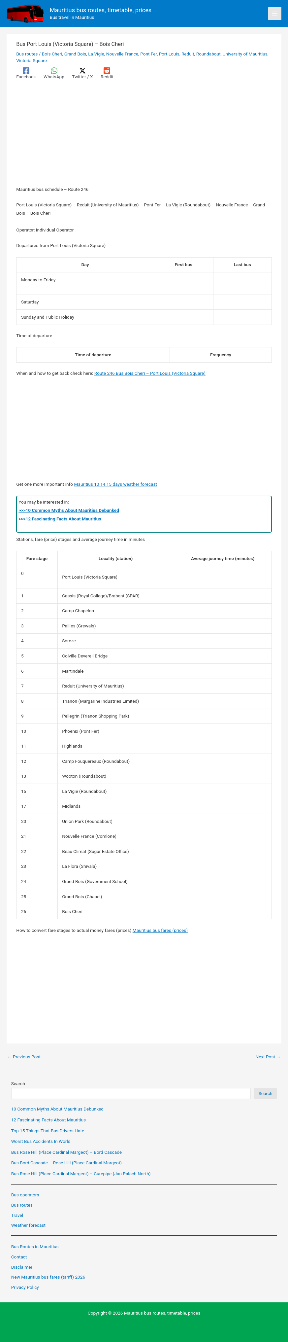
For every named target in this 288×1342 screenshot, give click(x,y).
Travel (17, 1215)
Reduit (187, 53)
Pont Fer (148, 53)
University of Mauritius (245, 53)
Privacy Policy (25, 1287)
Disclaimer (21, 1267)
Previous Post (24, 1057)
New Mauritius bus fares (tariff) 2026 (48, 1277)
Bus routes (27, 53)
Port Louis (169, 53)
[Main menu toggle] (275, 13)
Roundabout (208, 53)
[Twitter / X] (82, 73)
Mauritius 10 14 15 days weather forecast (115, 484)
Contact (19, 1256)
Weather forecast (28, 1225)
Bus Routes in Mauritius (35, 1246)
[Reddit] (107, 73)
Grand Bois (75, 53)
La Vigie (96, 53)
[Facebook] (26, 73)
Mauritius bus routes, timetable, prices (101, 10)
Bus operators (25, 1194)
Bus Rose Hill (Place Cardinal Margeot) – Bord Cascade (66, 1152)
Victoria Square (31, 60)
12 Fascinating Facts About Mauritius (48, 1119)
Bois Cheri (52, 53)
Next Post (268, 1057)
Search (18, 1083)
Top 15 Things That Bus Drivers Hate (47, 1130)
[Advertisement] (144, 136)
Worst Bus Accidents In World (41, 1141)
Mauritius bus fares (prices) (160, 930)
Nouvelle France (122, 53)
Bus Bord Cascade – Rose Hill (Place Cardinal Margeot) (66, 1162)
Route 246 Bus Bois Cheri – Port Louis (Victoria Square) (150, 373)
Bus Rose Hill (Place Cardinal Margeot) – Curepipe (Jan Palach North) (81, 1173)
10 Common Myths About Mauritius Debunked (57, 1109)
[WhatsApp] (54, 73)
